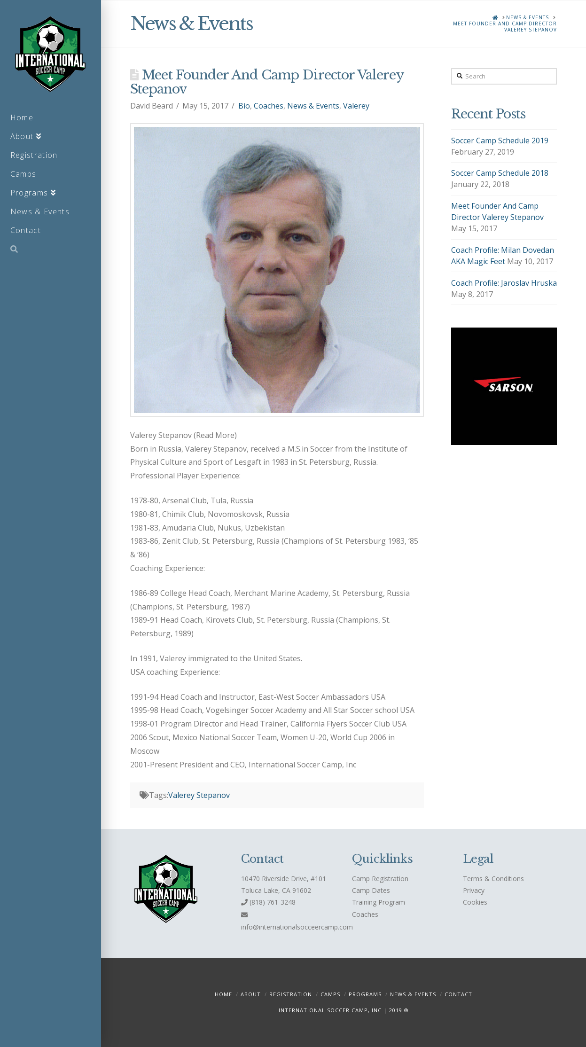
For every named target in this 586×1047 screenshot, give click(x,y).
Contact (458, 994)
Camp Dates (371, 890)
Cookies (475, 902)
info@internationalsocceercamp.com (297, 926)
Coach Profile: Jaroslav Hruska (504, 283)
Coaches (268, 106)
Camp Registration (380, 878)
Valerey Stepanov (199, 795)
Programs (365, 994)
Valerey (356, 106)
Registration (290, 994)
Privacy (473, 890)
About (251, 994)
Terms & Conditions (493, 878)
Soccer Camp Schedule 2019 (499, 140)
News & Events (313, 106)
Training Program (378, 902)
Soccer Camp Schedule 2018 (499, 173)
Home (223, 994)
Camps (330, 994)
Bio (244, 106)
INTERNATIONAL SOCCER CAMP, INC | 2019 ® (344, 1010)
